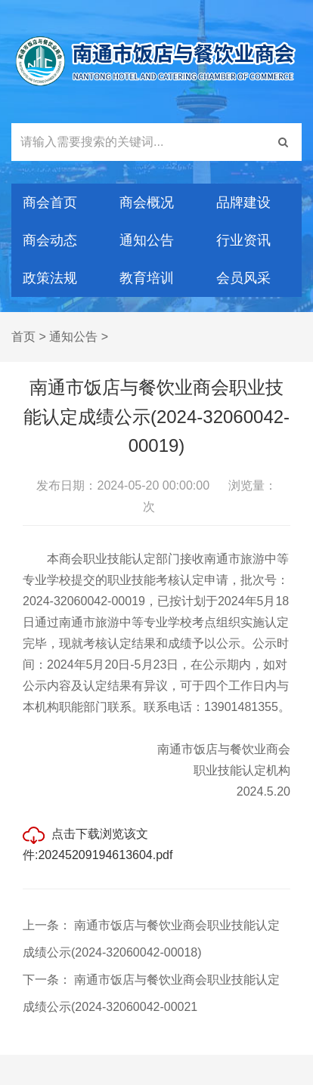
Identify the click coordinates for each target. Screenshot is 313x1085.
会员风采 (243, 278)
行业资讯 (243, 240)
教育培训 (146, 278)
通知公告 (146, 240)
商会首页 (50, 202)
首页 (23, 336)
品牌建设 (243, 202)
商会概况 (146, 202)
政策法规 (50, 278)
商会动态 (50, 240)
